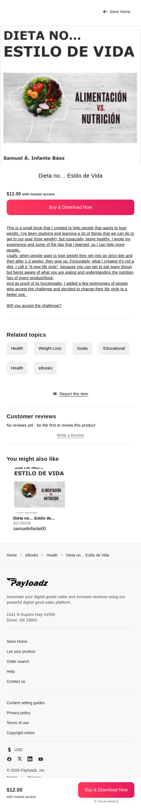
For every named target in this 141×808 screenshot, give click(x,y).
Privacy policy (18, 713)
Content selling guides (26, 703)
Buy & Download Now (70, 207)
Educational (114, 348)
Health (17, 348)
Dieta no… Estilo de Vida (87, 555)
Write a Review (70, 435)
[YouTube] (40, 759)
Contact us (16, 681)
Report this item (70, 394)
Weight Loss (50, 348)
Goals (82, 348)
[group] (39, 499)
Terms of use (18, 723)
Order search (18, 661)
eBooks (45, 368)
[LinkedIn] (29, 758)
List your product (21, 651)
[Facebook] (9, 759)
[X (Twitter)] (19, 758)
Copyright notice (21, 733)
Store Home (116, 11)
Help (11, 671)
